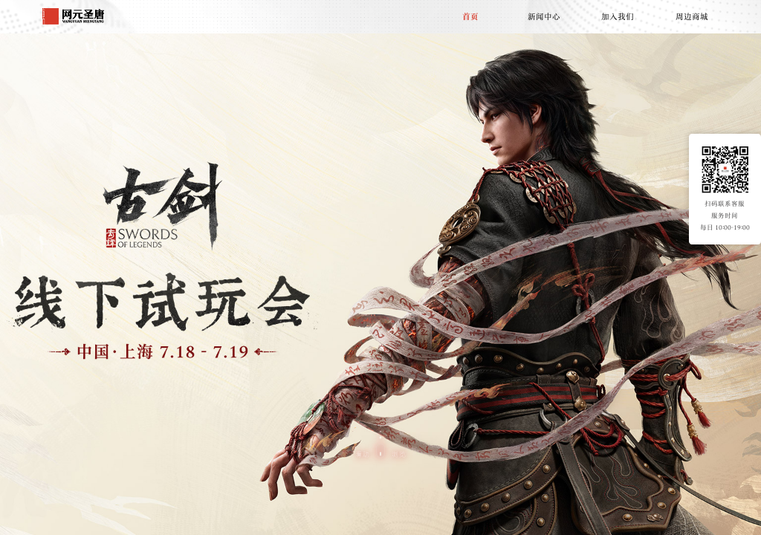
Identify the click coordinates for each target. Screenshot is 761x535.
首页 (470, 16)
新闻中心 (544, 16)
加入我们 (617, 16)
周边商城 (692, 16)
